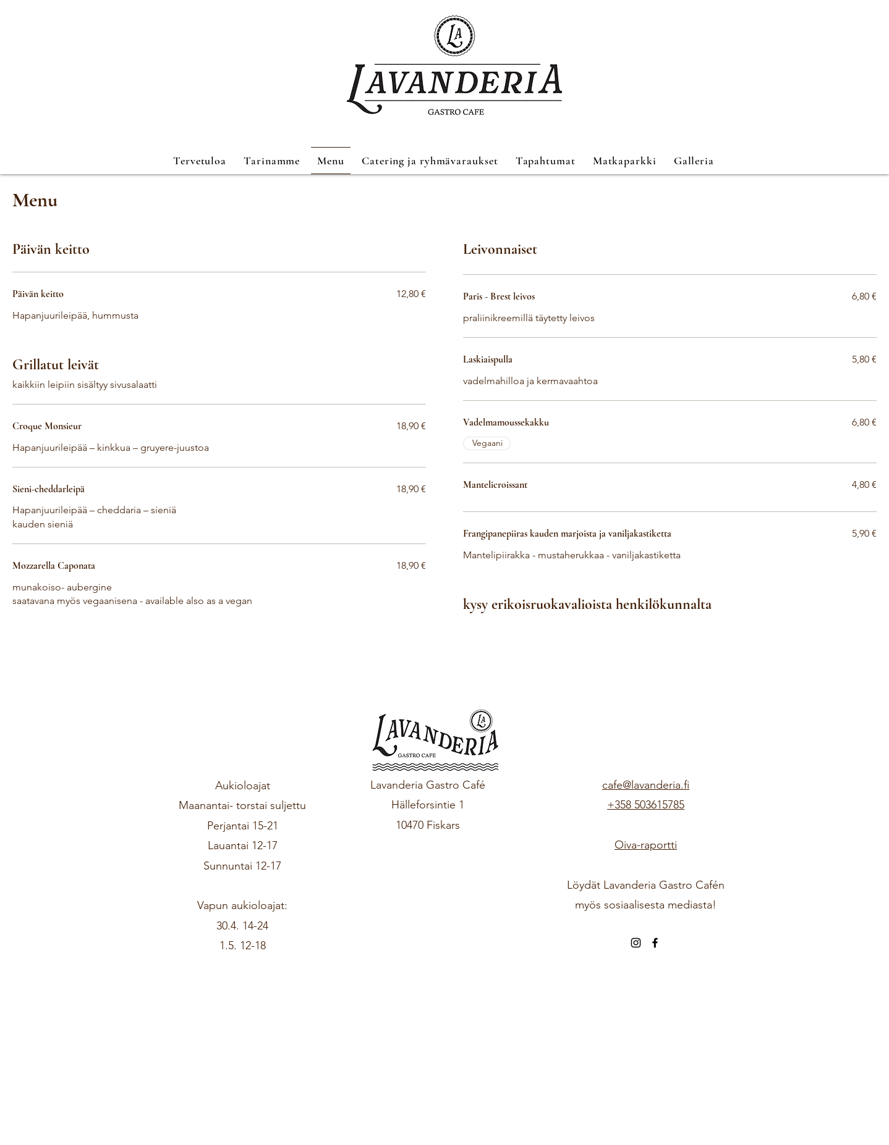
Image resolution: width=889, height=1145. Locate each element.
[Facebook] (655, 942)
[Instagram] (635, 942)
